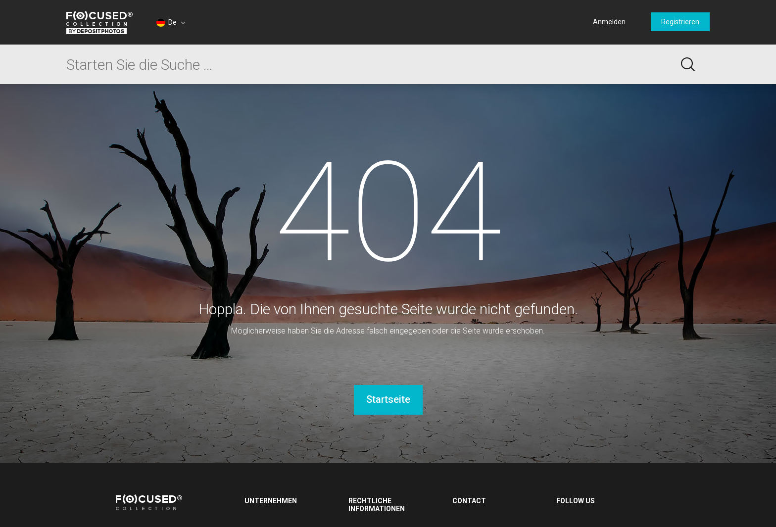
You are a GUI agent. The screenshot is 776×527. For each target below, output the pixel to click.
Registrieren (680, 22)
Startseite (388, 399)
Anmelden (609, 22)
